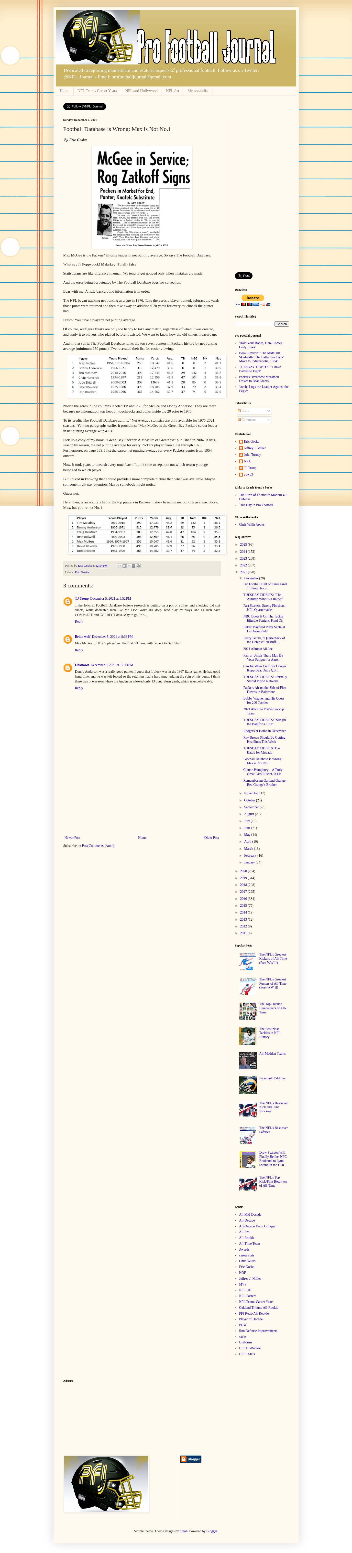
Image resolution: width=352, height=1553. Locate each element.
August (249, 814)
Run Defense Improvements (258, 1331)
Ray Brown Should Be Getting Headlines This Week (264, 740)
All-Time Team (249, 1243)
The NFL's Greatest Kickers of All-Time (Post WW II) (273, 959)
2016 (244, 899)
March (249, 849)
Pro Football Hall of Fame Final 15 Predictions (265, 586)
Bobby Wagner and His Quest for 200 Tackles (263, 700)
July (247, 821)
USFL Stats (247, 1354)
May (247, 835)
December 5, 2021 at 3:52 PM (110, 598)
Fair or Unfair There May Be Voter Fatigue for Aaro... (263, 657)
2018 (244, 885)
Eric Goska (82, 572)
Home (64, 91)
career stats (246, 1255)
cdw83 (248, 474)
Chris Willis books (251, 524)
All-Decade (247, 1220)
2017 (244, 892)
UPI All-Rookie (250, 1348)
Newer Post (72, 838)
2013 (244, 919)
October (250, 800)
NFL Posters (247, 1296)
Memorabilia (197, 91)
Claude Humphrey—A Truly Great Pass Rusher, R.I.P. (262, 772)
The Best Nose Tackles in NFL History (269, 1033)
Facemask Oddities (272, 1078)
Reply (79, 621)
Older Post (211, 838)
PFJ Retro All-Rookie (254, 1313)
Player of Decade (251, 1319)
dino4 (183, 1531)
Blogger (211, 1531)
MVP (242, 1284)
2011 (244, 933)
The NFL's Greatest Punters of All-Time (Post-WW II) (273, 983)
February (250, 855)
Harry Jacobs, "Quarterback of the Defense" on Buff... (264, 640)
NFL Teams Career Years (97, 91)
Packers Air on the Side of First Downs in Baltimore (264, 690)
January (250, 862)
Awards (244, 1249)
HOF (242, 1273)
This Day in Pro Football (256, 505)
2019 (244, 878)
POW (243, 1325)
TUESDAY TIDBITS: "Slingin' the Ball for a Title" (264, 722)
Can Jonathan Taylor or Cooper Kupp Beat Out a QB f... (264, 668)
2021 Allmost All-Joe (258, 649)
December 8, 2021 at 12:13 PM (112, 665)
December (251, 578)
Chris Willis (247, 1261)
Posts (243, 411)
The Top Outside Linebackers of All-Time (272, 1008)
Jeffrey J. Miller (255, 448)
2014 (244, 912)
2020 (244, 871)
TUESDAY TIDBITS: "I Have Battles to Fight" (260, 369)
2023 (244, 558)
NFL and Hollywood (141, 91)
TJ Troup (82, 598)
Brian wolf (82, 636)
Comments (247, 420)
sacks (242, 1337)
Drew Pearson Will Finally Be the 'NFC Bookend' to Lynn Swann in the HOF (273, 1159)
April (248, 841)
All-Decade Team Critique (257, 1226)
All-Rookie (246, 1238)
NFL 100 (245, 1290)
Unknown (82, 665)
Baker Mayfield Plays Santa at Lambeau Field (264, 629)
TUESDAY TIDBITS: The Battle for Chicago (261, 750)
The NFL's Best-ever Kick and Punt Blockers (273, 1107)
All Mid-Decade (250, 1214)
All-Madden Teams (272, 1053)
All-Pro (244, 1232)
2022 (244, 565)
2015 (244, 905)
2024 (244, 551)
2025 (244, 544)
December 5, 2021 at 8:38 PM (112, 636)
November (252, 793)
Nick (247, 461)
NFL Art (172, 91)
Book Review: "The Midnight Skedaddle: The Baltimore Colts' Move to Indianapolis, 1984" (261, 357)
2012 (244, 926)
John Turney (252, 455)
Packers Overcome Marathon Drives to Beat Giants (259, 379)
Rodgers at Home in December (264, 731)
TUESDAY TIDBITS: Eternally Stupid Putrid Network (265, 679)
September (252, 807)
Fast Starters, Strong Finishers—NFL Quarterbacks (265, 608)
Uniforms (245, 1342)
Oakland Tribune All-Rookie (258, 1307)
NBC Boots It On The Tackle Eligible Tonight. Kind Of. (263, 618)
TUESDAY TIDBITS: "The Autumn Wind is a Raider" (263, 597)
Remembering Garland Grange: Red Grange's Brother (264, 783)
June (247, 828)
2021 (244, 572)
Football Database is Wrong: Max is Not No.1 (262, 761)
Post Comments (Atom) (98, 846)
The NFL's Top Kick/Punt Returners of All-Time (273, 1182)
